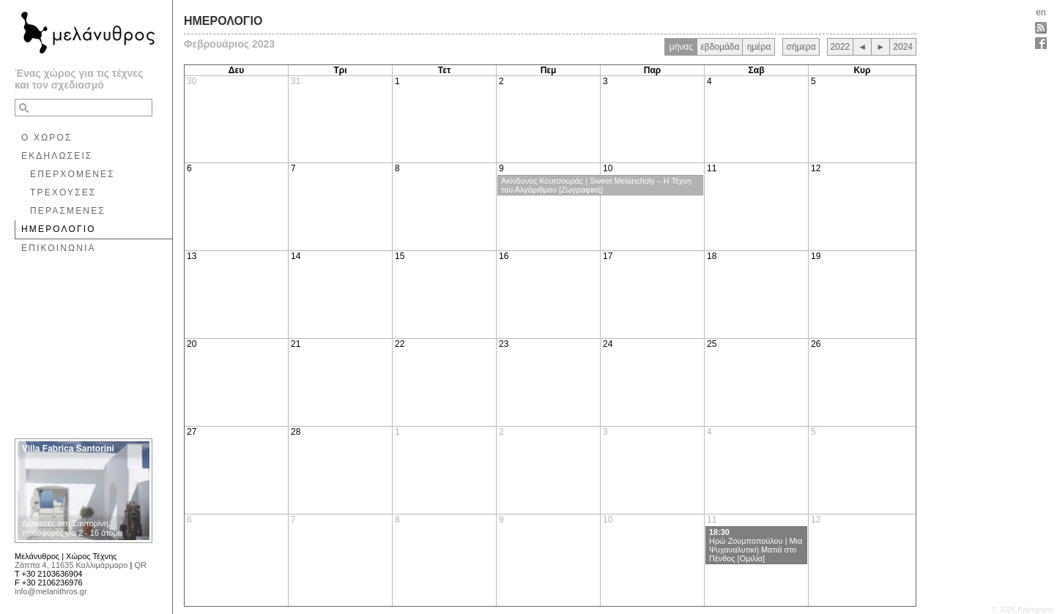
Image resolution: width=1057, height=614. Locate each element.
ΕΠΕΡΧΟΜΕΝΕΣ (72, 174)
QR (140, 565)
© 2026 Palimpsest (1022, 610)
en (1040, 12)
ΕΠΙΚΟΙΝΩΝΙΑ (58, 248)
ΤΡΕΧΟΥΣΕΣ (63, 192)
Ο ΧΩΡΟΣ (47, 137)
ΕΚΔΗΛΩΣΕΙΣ (56, 156)
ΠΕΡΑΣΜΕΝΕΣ (67, 211)
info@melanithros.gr (51, 591)
